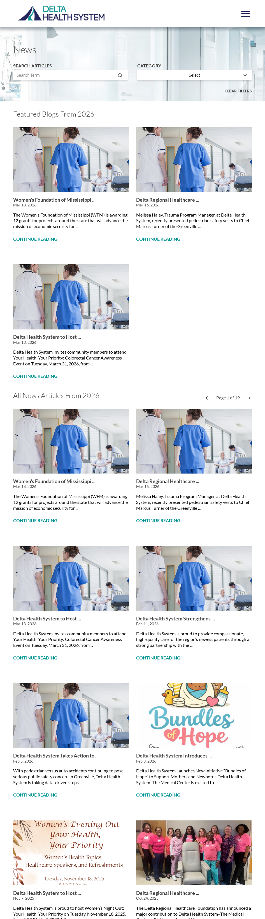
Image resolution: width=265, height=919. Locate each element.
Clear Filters (238, 90)
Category (149, 65)
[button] (246, 14)
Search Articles (32, 65)
